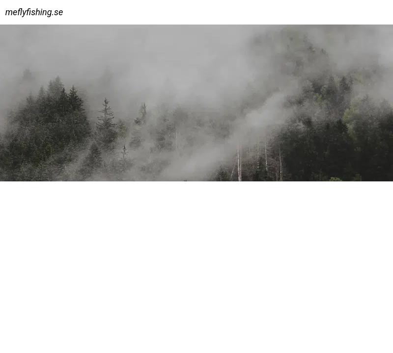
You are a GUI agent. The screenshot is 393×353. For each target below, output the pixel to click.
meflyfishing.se (34, 12)
